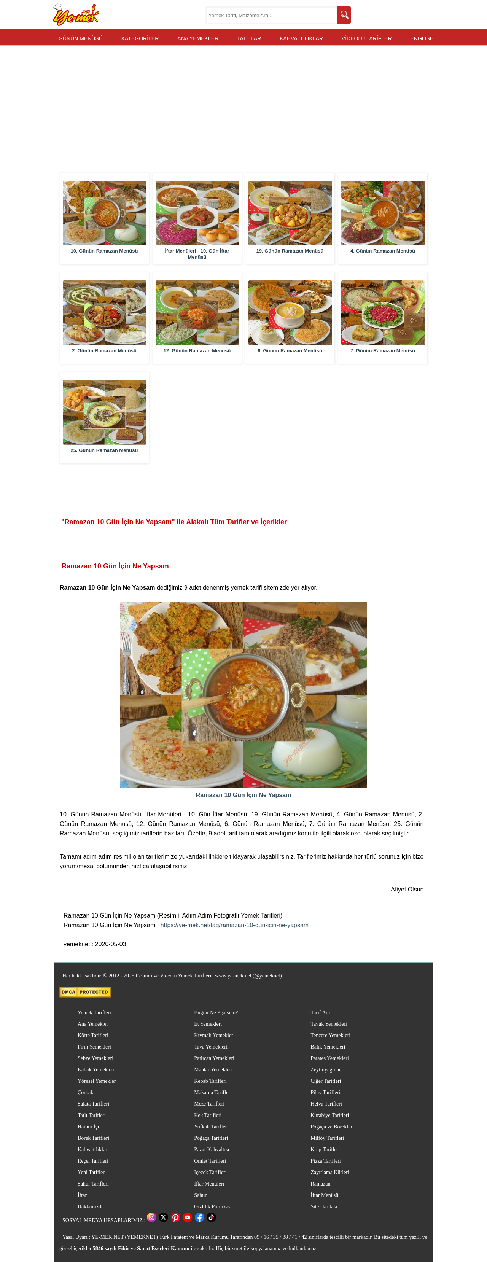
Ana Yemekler (93, 1024)
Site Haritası (323, 1206)
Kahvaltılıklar (92, 1149)
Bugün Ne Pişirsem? (216, 1012)
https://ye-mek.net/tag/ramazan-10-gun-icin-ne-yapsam (235, 925)
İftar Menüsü (324, 1195)
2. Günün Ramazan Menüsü (104, 350)
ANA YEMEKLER (197, 38)
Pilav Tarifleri (325, 1092)
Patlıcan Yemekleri (214, 1058)
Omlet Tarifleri (210, 1161)
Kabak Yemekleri (96, 1070)
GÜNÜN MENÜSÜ (81, 38)
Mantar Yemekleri (213, 1070)
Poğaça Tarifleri (211, 1138)
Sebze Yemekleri (95, 1058)
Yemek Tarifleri (94, 1012)
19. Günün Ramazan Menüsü (290, 251)
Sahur (200, 1195)
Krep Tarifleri (325, 1149)
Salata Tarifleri (93, 1104)
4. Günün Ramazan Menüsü (382, 251)
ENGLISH (421, 38)
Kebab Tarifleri (210, 1081)
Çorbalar (87, 1092)
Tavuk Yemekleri (328, 1024)
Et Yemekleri (208, 1024)
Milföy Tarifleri (327, 1138)
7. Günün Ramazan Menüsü (382, 350)
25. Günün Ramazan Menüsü (104, 450)
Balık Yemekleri (327, 1047)
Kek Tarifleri (207, 1115)
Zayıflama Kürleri (329, 1172)
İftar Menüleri (209, 1184)
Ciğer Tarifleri (325, 1081)
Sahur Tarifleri (93, 1184)
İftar (82, 1195)
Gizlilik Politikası (213, 1206)
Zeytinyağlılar (325, 1070)
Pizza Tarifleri (325, 1161)
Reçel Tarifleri (93, 1161)
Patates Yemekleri (329, 1058)
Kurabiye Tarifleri (329, 1115)
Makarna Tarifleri (213, 1092)
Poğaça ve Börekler (331, 1127)
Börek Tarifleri (93, 1138)
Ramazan (320, 1184)
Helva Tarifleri (326, 1104)
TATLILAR (249, 38)
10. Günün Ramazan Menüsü (104, 251)
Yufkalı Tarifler (210, 1127)
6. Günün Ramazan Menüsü (290, 350)
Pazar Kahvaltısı (211, 1149)
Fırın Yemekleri (94, 1047)
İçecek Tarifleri (210, 1172)
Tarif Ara (320, 1012)
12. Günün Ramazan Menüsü (197, 350)
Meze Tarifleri (209, 1104)
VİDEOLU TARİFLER (367, 38)
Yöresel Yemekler (97, 1081)
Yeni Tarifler (91, 1172)
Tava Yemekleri (211, 1047)
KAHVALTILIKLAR (301, 38)
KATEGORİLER (140, 38)
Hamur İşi (88, 1127)
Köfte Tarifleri (93, 1035)
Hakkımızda (90, 1206)
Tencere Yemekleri (330, 1035)
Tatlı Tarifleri (92, 1115)
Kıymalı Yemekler (213, 1035)
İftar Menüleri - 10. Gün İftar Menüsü (197, 254)
